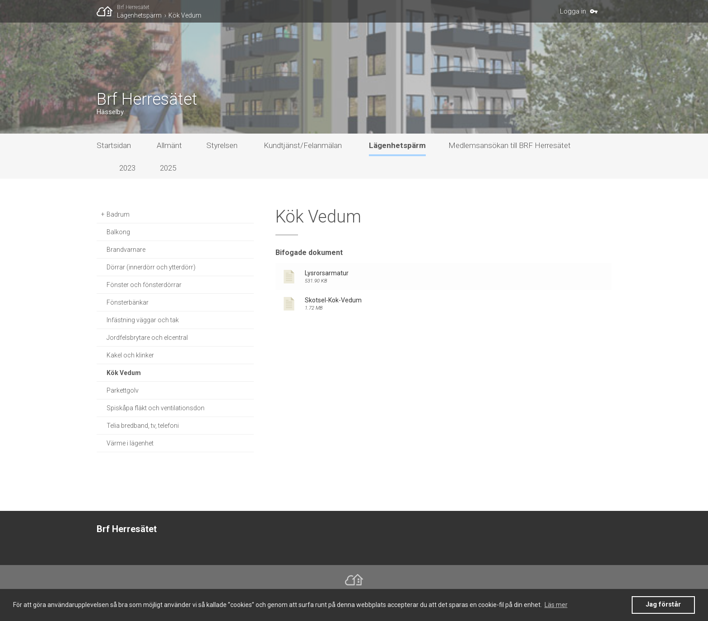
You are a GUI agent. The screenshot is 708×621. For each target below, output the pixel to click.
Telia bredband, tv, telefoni (143, 425)
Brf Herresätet (133, 7)
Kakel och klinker (130, 355)
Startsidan (114, 145)
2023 (127, 167)
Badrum (118, 214)
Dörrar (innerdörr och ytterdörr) (151, 267)
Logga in (573, 11)
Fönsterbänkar (128, 302)
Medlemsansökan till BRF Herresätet (509, 145)
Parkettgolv (123, 390)
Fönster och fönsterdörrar (144, 284)
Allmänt (169, 145)
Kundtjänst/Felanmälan (303, 145)
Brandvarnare (126, 249)
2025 (168, 167)
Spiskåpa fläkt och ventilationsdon (156, 408)
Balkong (118, 232)
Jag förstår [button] (663, 604)
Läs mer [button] (556, 604)
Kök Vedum (184, 15)
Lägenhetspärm (139, 15)
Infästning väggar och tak (143, 320)
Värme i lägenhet (130, 443)
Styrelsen (222, 145)
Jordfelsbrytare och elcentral (147, 337)
